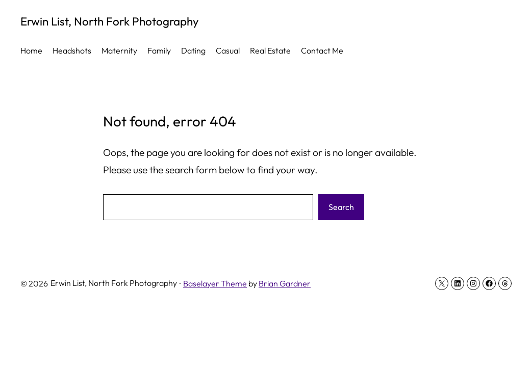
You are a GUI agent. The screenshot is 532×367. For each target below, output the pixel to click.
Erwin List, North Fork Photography (109, 21)
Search (341, 207)
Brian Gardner (285, 283)
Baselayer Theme (215, 283)
